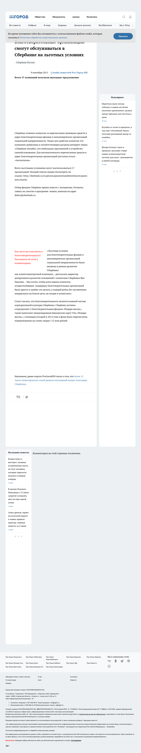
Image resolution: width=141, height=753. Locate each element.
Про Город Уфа (71, 663)
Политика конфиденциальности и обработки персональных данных (30, 730)
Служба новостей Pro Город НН (69, 72)
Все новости (15, 25)
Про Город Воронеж (73, 657)
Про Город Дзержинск (14, 657)
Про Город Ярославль (13, 667)
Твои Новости (92, 663)
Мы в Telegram (126, 25)
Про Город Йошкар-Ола (14, 663)
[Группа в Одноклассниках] (115, 661)
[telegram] (27, 397)
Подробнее (111, 727)
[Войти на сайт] (130, 16)
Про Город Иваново (94, 657)
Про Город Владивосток (34, 667)
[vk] (18, 397)
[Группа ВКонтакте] (109, 661)
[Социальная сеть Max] (109, 666)
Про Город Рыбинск (53, 663)
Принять (123, 36)
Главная (8, 683)
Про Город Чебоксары (34, 657)
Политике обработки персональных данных (43, 37)
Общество (40, 17)
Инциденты (59, 17)
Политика (92, 17)
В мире (47, 25)
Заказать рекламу (82, 25)
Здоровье (62, 25)
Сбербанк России (25, 62)
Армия (75, 17)
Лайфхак (32, 25)
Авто (39, 680)
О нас (40, 677)
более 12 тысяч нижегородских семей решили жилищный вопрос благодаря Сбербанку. (51, 380)
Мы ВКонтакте (105, 25)
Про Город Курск (32, 663)
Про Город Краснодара (54, 667)
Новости (73, 680)
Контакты (73, 677)
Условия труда (11, 680)
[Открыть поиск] (123, 16)
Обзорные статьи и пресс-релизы (18, 677)
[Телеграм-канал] (122, 661)
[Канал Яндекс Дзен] (128, 661)
